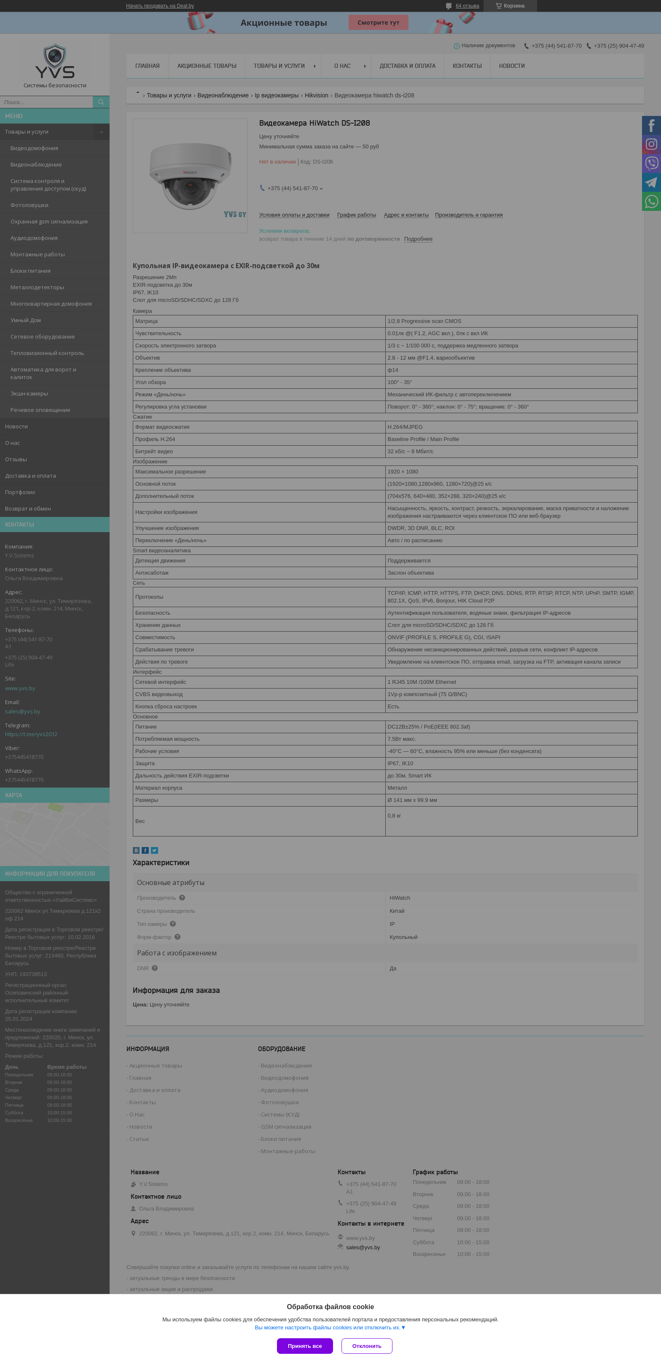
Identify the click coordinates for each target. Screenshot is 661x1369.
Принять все (305, 1346)
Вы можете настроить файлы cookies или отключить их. (327, 1327)
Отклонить (367, 1346)
